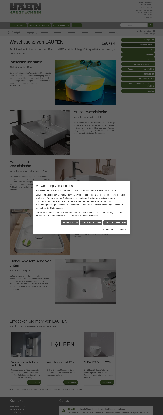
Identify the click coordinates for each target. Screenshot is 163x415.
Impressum (108, 229)
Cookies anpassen (70, 222)
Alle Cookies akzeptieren (115, 222)
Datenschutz (121, 229)
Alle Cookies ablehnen (91, 222)
